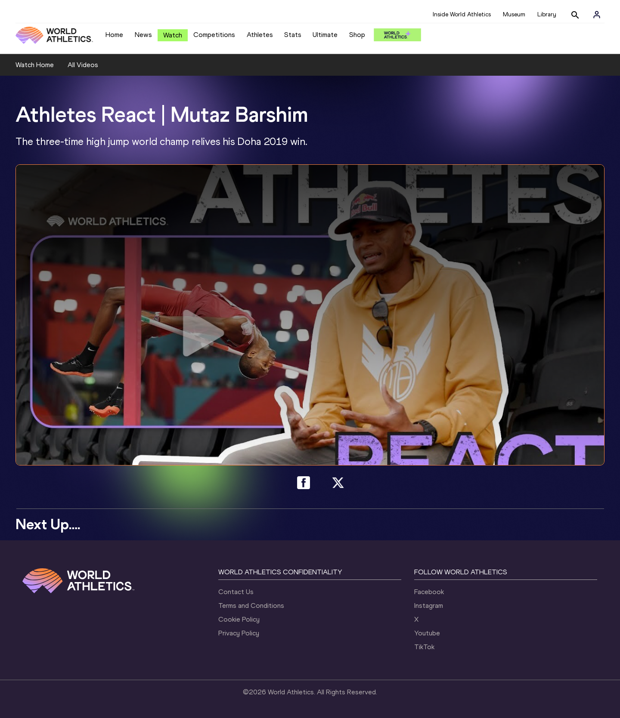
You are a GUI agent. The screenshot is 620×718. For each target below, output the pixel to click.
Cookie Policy (239, 619)
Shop (357, 35)
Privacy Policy (238, 633)
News (143, 35)
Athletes (260, 35)
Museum (514, 14)
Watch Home (35, 65)
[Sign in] (596, 15)
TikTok (424, 647)
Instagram (428, 605)
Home (114, 35)
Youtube (427, 633)
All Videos (83, 65)
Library (546, 14)
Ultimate (325, 35)
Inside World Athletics (462, 14)
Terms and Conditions (251, 605)
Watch (172, 35)
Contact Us (236, 592)
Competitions (214, 35)
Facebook (429, 592)
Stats (292, 35)
